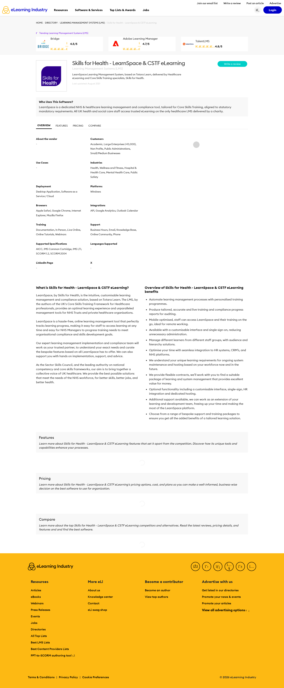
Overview (44, 125)
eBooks (36, 597)
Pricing (78, 125)
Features (62, 125)
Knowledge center (100, 597)
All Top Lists (39, 636)
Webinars (37, 603)
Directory (51, 22)
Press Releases (40, 610)
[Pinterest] (240, 566)
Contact (93, 603)
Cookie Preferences (95, 677)
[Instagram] (251, 566)
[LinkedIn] (217, 566)
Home (39, 22)
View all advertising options (225, 610)
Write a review (232, 3)
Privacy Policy (68, 677)
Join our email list (207, 3)
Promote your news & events (221, 597)
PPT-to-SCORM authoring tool (53, 655)
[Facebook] (195, 566)
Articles (36, 590)
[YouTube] (229, 566)
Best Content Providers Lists (50, 649)
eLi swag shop (97, 610)
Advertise (275, 3)
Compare (94, 125)
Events (35, 616)
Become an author (157, 590)
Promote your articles (216, 603)
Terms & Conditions (41, 677)
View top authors (156, 597)
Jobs (34, 623)
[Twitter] (206, 566)
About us (94, 590)
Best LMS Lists (40, 642)
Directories (38, 629)
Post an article (255, 3)
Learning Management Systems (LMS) (82, 22)
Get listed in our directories (220, 590)
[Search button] (257, 10)
